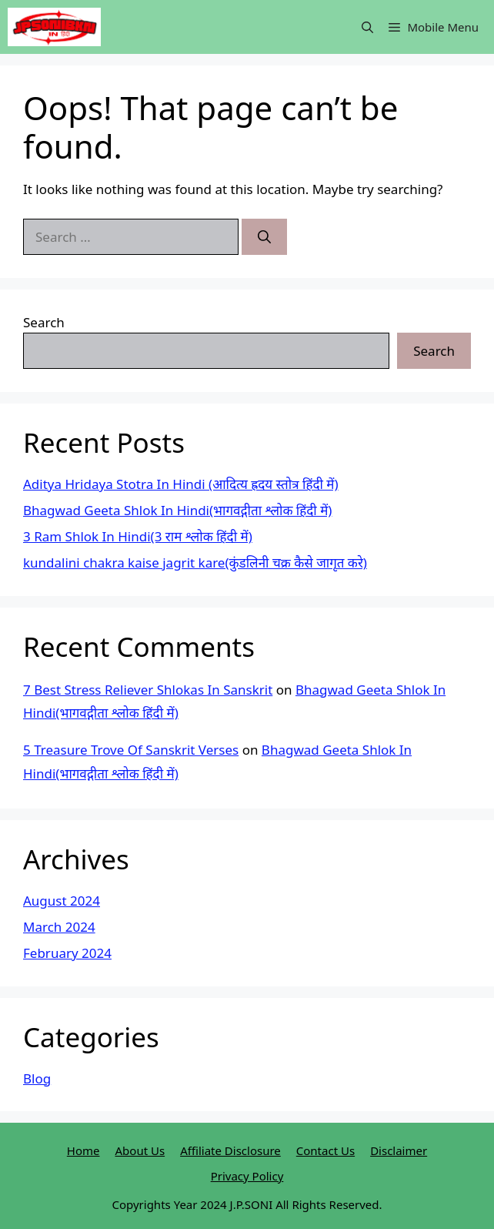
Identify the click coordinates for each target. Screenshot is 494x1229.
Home (83, 1150)
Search (44, 322)
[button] (367, 27)
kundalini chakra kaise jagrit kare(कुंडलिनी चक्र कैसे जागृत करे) (195, 562)
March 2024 (59, 927)
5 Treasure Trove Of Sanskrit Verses (131, 749)
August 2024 (61, 900)
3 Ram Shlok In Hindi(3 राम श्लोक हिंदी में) (137, 536)
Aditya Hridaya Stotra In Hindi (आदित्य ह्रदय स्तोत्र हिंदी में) (181, 484)
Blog (37, 1078)
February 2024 (67, 953)
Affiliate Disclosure (230, 1150)
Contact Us (325, 1150)
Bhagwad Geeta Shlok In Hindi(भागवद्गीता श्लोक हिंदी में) (177, 510)
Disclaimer (398, 1150)
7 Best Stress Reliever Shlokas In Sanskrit (147, 689)
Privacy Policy (247, 1176)
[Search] (264, 237)
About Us (140, 1150)
